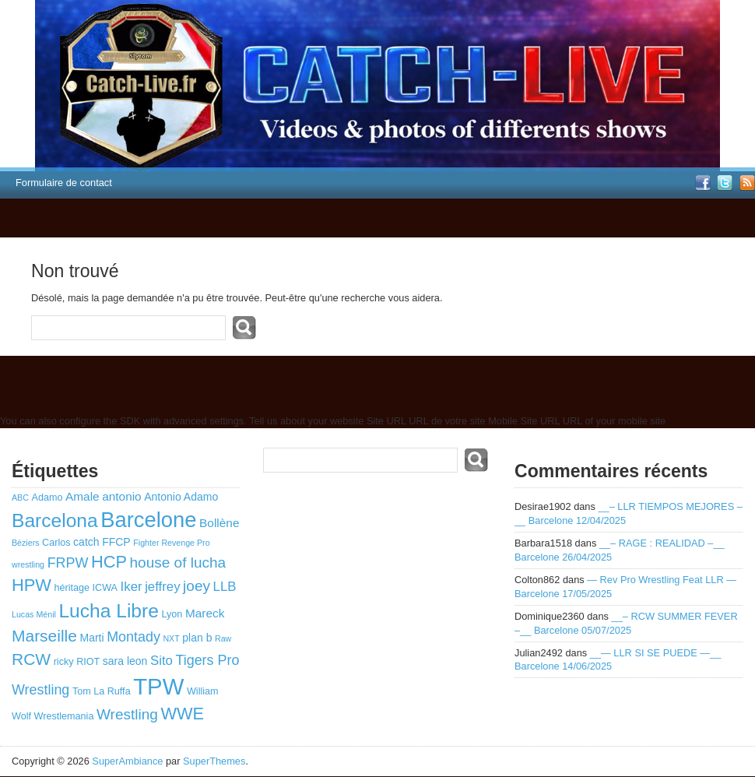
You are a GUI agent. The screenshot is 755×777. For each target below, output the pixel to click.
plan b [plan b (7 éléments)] (197, 637)
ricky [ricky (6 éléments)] (64, 661)
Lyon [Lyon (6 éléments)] (171, 614)
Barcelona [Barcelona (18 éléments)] (55, 520)
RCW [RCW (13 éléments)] (31, 659)
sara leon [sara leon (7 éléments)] (125, 661)
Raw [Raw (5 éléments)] (223, 638)
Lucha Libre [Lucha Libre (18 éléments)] (108, 610)
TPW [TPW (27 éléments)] (158, 686)
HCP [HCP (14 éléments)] (109, 561)
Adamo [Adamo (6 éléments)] (46, 497)
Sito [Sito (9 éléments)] (161, 660)
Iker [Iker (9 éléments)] (131, 586)
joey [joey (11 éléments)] (196, 586)
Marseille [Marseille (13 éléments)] (44, 636)
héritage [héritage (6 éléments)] (72, 587)
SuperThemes (214, 761)
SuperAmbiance (127, 761)
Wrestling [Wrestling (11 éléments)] (127, 714)
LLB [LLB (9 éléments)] (225, 586)
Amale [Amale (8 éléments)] (82, 496)
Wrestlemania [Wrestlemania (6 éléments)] (64, 716)
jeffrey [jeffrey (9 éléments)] (162, 586)
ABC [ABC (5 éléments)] (20, 497)
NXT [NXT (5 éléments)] (171, 638)
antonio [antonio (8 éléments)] (122, 496)
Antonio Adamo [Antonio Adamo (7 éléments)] (181, 496)
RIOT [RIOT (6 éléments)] (88, 661)
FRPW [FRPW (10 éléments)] (68, 563)
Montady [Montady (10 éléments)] (133, 637)
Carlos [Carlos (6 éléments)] (56, 542)
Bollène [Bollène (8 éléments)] (219, 522)
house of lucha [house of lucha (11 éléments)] (178, 562)
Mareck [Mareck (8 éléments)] (204, 613)
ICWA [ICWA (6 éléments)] (105, 587)
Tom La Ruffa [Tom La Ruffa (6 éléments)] (101, 691)
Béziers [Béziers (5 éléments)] (26, 542)
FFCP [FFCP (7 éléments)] (116, 542)
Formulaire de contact (64, 182)
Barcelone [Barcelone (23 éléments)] (148, 520)
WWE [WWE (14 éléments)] (182, 713)
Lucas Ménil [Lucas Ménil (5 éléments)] (34, 614)
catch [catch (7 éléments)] (86, 542)
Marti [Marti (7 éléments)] (91, 637)
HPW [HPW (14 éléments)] (31, 585)
